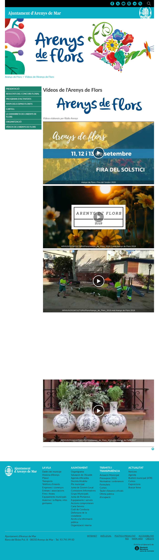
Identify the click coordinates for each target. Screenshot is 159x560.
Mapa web (137, 538)
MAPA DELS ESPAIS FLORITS (19, 103)
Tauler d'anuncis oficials (111, 490)
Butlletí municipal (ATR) (140, 477)
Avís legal (105, 536)
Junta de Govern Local (82, 487)
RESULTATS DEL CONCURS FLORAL (22, 93)
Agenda (132, 474)
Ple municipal (77, 484)
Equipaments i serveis (82, 500)
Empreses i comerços (53, 487)
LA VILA (46, 467)
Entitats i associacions (53, 490)
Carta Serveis (77, 506)
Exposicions (134, 484)
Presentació (13, 88)
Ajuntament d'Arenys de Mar (34, 13)
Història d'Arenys (50, 474)
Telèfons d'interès (51, 484)
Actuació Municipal (109, 475)
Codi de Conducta (80, 509)
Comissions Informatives (83, 490)
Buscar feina (134, 487)
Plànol (45, 477)
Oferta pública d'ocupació (107, 495)
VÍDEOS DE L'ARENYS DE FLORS (21, 126)
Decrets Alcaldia (79, 481)
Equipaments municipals (54, 496)
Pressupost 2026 (108, 478)
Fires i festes (48, 493)
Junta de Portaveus (80, 496)
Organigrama (77, 471)
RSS (127, 538)
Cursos (103, 487)
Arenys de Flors (13, 77)
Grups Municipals (79, 493)
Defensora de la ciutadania (79, 514)
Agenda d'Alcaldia (80, 477)
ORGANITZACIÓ (14, 121)
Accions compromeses (82, 503)
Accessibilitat (146, 536)
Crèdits (150, 538)
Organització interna (81, 525)
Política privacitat (125, 536)
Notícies (132, 471)
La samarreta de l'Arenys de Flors (21, 115)
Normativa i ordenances (112, 481)
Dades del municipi (51, 471)
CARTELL (10, 109)
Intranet (92, 536)
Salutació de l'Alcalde (81, 474)
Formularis (105, 484)
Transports (47, 481)
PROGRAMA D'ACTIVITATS (18, 98)
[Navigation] (98, 153)
